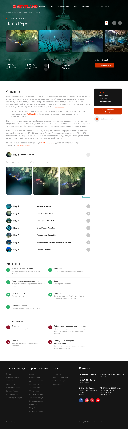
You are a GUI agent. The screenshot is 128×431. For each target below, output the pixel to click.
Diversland (101, 424)
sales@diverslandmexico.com (113, 376)
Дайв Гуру (37, 12)
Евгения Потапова (13, 393)
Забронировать (104, 68)
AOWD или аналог (23, 147)
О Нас (8, 376)
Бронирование (16, 12)
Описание (103, 97)
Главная (8, 12)
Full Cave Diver (33, 116)
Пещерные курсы (36, 403)
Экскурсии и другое (36, 400)
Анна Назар (10, 383)
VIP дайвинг (34, 410)
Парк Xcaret (60, 109)
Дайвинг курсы (35, 390)
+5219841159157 (89, 376)
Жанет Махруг (11, 386)
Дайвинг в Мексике (60, 380)
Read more (86, 199)
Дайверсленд (57, 386)
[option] (25, 42)
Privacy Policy (10, 424)
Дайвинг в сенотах (36, 383)
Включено (103, 101)
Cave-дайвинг (34, 380)
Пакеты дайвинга (27, 12)
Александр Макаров (14, 400)
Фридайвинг (34, 393)
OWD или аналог (49, 145)
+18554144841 (87, 382)
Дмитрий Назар (12, 380)
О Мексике (56, 376)
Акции (31, 376)
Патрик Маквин (12, 396)
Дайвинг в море (35, 386)
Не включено (105, 104)
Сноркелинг (34, 407)
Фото (101, 94)
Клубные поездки (36, 396)
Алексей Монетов (13, 390)
